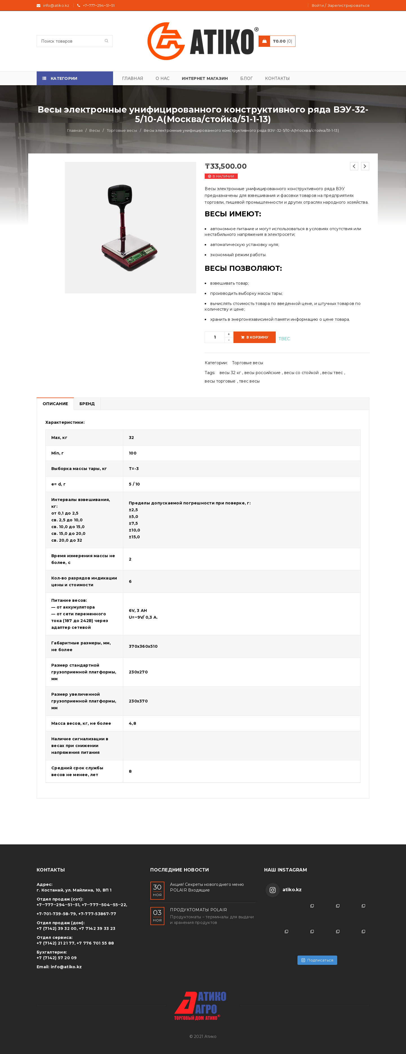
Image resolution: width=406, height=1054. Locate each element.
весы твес (332, 372)
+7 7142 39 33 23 (97, 928)
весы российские (262, 372)
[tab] (55, 404)
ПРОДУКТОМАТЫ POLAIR (198, 909)
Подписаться (317, 960)
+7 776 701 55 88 (95, 943)
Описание (55, 403)
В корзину (257, 337)
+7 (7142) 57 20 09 (57, 957)
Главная (75, 130)
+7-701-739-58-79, (57, 913)
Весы (94, 130)
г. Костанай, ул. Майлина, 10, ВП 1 (74, 890)
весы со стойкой (301, 372)
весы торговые (220, 381)
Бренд (87, 403)
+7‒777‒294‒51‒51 (98, 5)
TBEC (284, 338)
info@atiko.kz (66, 966)
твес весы (249, 381)
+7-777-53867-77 (97, 913)
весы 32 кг (230, 372)
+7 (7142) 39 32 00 (57, 928)
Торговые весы (122, 130)
